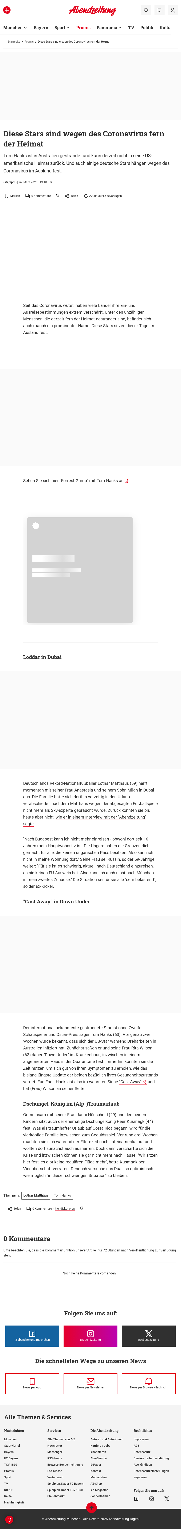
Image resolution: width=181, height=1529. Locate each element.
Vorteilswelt (55, 1477)
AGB (137, 1445)
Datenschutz (142, 1452)
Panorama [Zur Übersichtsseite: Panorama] (107, 27)
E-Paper (95, 1464)
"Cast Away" (130, 1081)
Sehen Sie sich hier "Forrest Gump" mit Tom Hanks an (73, 480)
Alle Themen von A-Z (61, 1439)
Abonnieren (98, 1452)
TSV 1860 (10, 1464)
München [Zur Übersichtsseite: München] (13, 27)
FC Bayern (11, 1458)
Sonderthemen (100, 1496)
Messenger (54, 1452)
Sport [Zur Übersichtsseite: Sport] (60, 27)
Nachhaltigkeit (14, 1502)
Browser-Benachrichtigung (65, 1464)
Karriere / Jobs (100, 1445)
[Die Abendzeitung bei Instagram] (91, 1336)
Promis (29, 41)
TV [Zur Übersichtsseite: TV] (131, 27)
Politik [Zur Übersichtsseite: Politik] (146, 27)
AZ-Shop (96, 1483)
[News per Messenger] (32, 1383)
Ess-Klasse (54, 1471)
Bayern (9, 1452)
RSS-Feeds (54, 1458)
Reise (8, 1496)
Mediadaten (98, 1477)
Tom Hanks (101, 1034)
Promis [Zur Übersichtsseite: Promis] (83, 27)
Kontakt (95, 1471)
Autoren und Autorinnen (106, 1439)
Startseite (14, 41)
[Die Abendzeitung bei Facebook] (32, 1336)
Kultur (8, 1490)
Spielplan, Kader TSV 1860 (65, 1490)
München (10, 1439)
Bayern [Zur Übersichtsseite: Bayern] (41, 27)
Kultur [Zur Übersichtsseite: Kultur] (166, 27)
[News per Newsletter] (91, 1383)
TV (6, 1483)
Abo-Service (98, 1458)
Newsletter (54, 1445)
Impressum (141, 1439)
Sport (7, 1477)
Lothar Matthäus (113, 783)
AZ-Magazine (99, 1490)
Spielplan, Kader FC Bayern (65, 1483)
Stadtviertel (12, 1445)
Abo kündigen (143, 1464)
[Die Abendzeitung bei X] (149, 1336)
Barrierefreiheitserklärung (151, 1458)
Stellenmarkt (56, 1496)
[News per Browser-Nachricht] (149, 1383)
